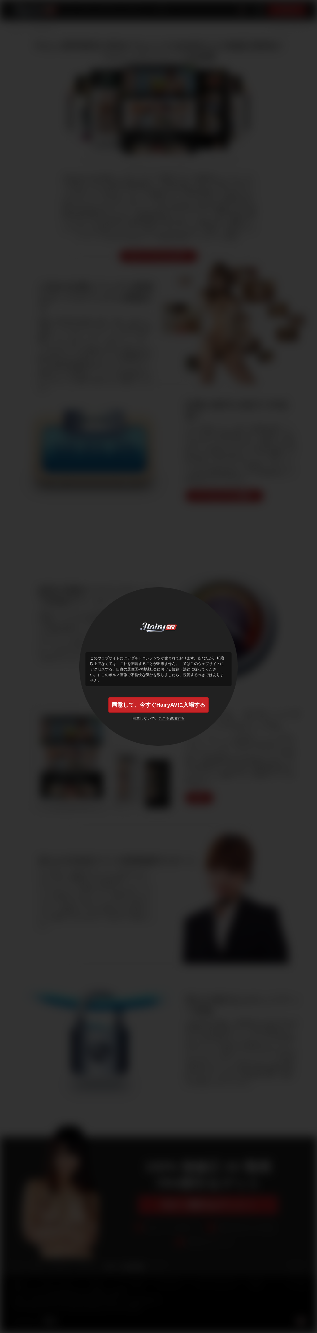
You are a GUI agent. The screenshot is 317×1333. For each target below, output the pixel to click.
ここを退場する (171, 718)
